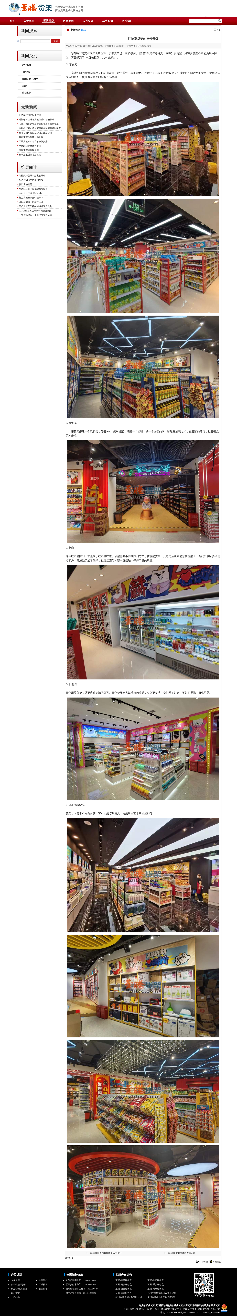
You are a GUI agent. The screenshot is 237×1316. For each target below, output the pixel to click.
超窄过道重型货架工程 (29, 154)
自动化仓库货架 (18, 1284)
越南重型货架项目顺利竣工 (31, 137)
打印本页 (203, 1262)
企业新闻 (26, 65)
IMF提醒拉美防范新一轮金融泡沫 (34, 210)
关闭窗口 (216, 1262)
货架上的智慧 (25, 184)
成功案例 (26, 93)
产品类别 (16, 1274)
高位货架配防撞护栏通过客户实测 (35, 206)
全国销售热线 (75, 1274)
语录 (24, 86)
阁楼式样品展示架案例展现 (31, 175)
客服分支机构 (123, 1274)
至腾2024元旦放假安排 (29, 146)
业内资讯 (26, 72)
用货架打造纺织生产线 (29, 115)
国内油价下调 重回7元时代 (31, 193)
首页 (219, 30)
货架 (45, 8)
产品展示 (68, 21)
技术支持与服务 (30, 79)
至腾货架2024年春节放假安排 (33, 141)
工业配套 (43, 1284)
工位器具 (15, 1297)
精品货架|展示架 (19, 1288)
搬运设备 (43, 1288)
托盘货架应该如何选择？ (30, 197)
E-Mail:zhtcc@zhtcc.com (208, 1312)
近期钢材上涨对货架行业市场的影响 (36, 119)
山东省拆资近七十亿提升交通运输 (35, 215)
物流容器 (43, 1280)
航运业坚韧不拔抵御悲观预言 (33, 189)
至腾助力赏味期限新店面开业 (107, 1253)
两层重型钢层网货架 (28, 150)
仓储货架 (15, 1280)
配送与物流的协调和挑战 (30, 180)
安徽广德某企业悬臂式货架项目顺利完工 (38, 124)
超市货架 (15, 1293)
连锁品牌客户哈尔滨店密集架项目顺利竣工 (39, 128)
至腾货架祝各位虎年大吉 (183, 1253)
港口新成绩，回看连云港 (30, 202)
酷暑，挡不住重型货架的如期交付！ (36, 132)
